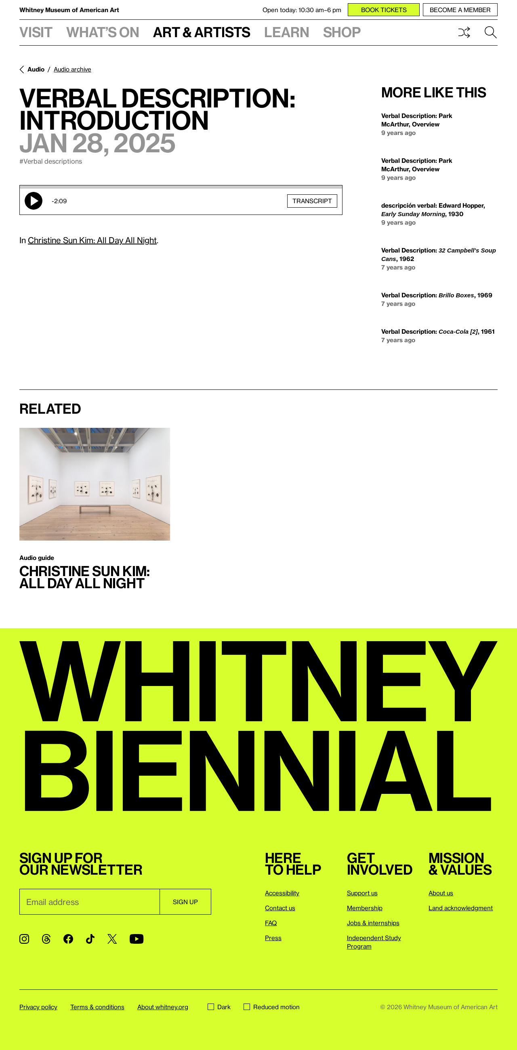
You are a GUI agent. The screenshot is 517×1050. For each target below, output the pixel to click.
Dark (219, 1006)
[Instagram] (24, 939)
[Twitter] (112, 939)
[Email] (89, 902)
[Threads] (46, 939)
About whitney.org (162, 1006)
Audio (35, 69)
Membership (364, 907)
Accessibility (282, 892)
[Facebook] (68, 939)
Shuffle (464, 32)
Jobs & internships (373, 922)
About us (441, 892)
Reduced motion (272, 1006)
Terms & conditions (97, 1006)
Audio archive (72, 69)
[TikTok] (90, 939)
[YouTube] (136, 939)
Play (33, 201)
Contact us (280, 907)
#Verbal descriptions (50, 161)
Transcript (312, 200)
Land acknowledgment (461, 907)
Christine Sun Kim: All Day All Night (92, 240)
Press (273, 937)
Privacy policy (38, 1006)
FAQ (271, 922)
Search (490, 32)
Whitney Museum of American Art (69, 9)
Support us (362, 892)
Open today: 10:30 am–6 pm (302, 9)
